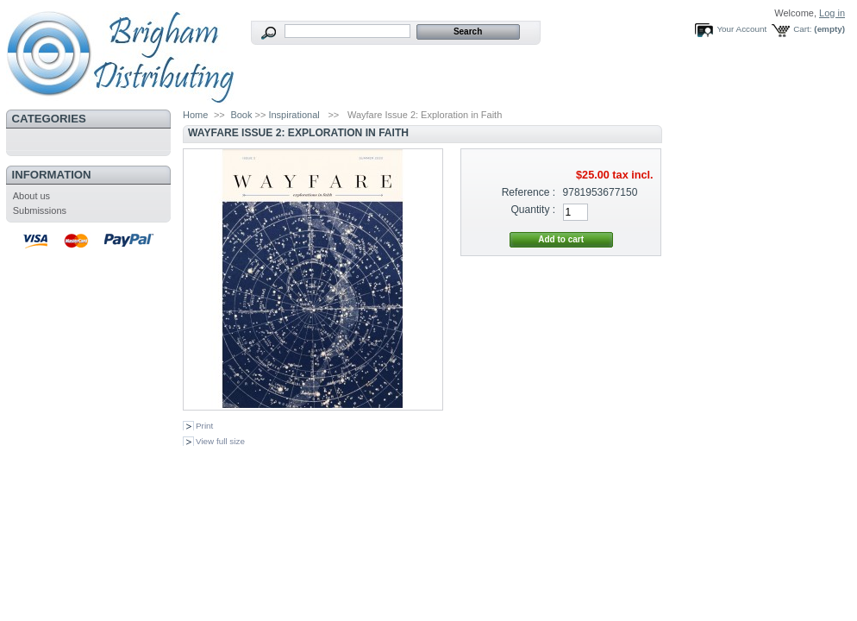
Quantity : (532, 210)
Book (241, 115)
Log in (832, 13)
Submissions (39, 210)
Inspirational (293, 115)
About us (31, 196)
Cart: (802, 29)
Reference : (529, 192)
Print (204, 425)
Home (195, 115)
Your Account (741, 29)
